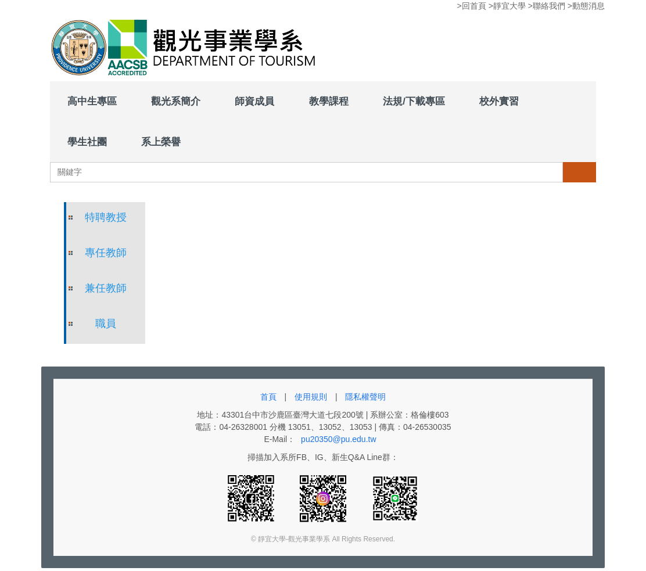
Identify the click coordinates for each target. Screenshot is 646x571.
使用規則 (311, 396)
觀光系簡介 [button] (175, 101)
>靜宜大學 (507, 5)
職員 (105, 323)
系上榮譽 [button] (161, 142)
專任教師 (106, 252)
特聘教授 (106, 217)
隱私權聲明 (365, 396)
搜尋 (579, 172)
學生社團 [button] (87, 142)
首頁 (268, 396)
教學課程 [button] (329, 101)
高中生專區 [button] (92, 101)
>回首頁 (471, 5)
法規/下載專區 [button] (414, 101)
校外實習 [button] (499, 101)
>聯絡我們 (546, 5)
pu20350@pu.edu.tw (338, 439)
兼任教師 (106, 288)
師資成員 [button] (254, 101)
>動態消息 (586, 5)
